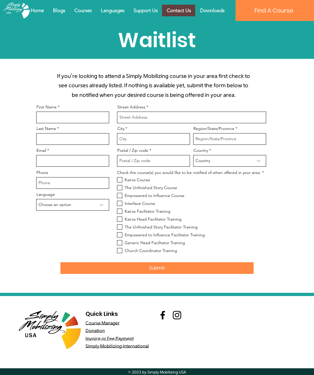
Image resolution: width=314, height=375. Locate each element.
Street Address (131, 107)
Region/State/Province (213, 128)
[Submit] (157, 268)
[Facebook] (162, 315)
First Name (46, 107)
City (120, 128)
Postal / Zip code (132, 150)
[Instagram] (177, 315)
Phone (42, 172)
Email (41, 150)
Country (200, 150)
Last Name (46, 128)
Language (45, 194)
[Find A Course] (274, 10)
